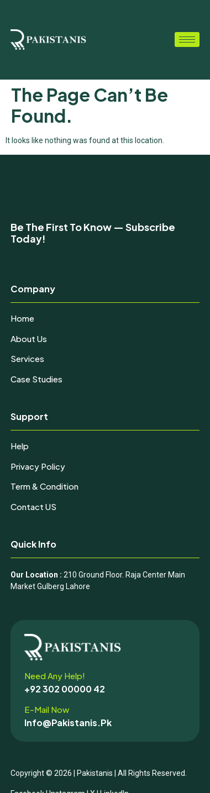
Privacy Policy (38, 466)
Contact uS (33, 506)
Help (20, 445)
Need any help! (54, 675)
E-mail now (46, 709)
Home (22, 318)
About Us (29, 338)
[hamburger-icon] (187, 39)
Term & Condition (44, 486)
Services (27, 358)
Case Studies (36, 379)
